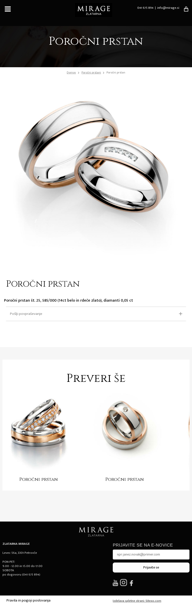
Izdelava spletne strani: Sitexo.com (137, 601)
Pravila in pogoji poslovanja (28, 600)
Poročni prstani (91, 72)
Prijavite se (151, 567)
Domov (71, 72)
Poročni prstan (115, 72)
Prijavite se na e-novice (143, 545)
